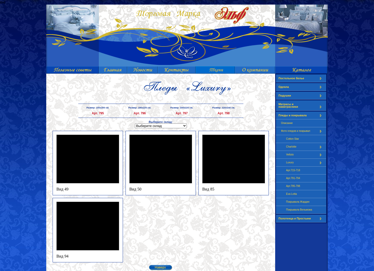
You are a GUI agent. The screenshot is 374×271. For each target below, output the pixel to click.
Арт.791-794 (293, 178)
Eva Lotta (291, 194)
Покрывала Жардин (297, 201)
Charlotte (305, 147)
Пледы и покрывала (301, 115)
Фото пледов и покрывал (302, 131)
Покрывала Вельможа (299, 209)
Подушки (301, 95)
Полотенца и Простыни (301, 218)
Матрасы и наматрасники (301, 105)
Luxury (305, 162)
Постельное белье (301, 78)
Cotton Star (292, 138)
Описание (287, 123)
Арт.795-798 (293, 186)
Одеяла (301, 87)
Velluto (305, 154)
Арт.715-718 (293, 170)
